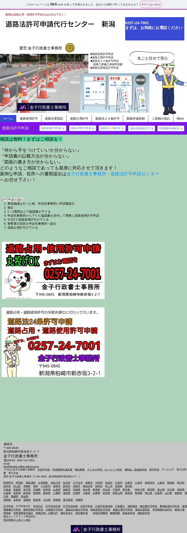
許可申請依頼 (70, 506)
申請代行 (38, 506)
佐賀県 (17, 499)
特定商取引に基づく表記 (17, 520)
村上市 (109, 486)
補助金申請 (143, 513)
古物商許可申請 (54, 509)
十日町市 (46, 486)
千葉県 (116, 489)
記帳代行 (53, 513)
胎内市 (7, 486)
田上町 (17, 486)
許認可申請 (44, 469)
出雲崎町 (43, 482)
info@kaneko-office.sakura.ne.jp (21, 466)
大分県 (47, 499)
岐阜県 (27, 493)
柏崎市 (89, 482)
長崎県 (27, 499)
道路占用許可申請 (123, 509)
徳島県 (178, 493)
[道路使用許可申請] (52, 128)
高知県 (24, 496)
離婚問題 (115, 513)
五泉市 (119, 482)
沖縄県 (79, 499)
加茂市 (109, 482)
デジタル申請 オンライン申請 (104, 469)
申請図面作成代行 (162, 509)
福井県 (181, 489)
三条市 (138, 482)
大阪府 (86, 493)
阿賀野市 (8, 482)
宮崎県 (56, 499)
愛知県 (47, 493)
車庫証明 (42, 513)
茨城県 (76, 489)
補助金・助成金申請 (135, 469)
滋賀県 (66, 493)
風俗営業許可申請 (33, 509)
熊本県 (37, 499)
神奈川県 (140, 489)
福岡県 (7, 499)
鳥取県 (128, 493)
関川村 (181, 482)
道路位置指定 (142, 509)
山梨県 (7, 493)
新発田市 (150, 482)
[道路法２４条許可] (112, 128)
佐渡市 (128, 482)
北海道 (7, 489)
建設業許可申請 (148, 506)
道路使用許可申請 (100, 509)
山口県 (168, 493)
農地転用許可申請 (170, 506)
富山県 (161, 489)
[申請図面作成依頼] (170, 128)
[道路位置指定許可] (141, 128)
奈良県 (106, 493)
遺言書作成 (81, 513)
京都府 (76, 493)
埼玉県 (106, 489)
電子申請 (154, 469)
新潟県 (151, 489)
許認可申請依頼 (104, 506)
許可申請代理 (53, 506)
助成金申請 (129, 513)
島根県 (138, 493)
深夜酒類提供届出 (23, 513)
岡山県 (148, 493)
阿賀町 (19, 482)
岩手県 (27, 489)
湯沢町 (128, 486)
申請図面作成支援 (62, 469)
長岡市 (56, 486)
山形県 (56, 489)
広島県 (158, 493)
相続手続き (66, 513)
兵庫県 (96, 493)
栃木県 (86, 489)
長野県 (17, 493)
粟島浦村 (31, 482)
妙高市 (99, 486)
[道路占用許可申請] (82, 128)
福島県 (66, 489)
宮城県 (37, 489)
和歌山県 (118, 493)
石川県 (171, 489)
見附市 (76, 486)
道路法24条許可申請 (76, 509)
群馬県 (96, 489)
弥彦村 (119, 486)
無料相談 (132, 506)
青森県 (17, 489)
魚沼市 (66, 482)
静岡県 (37, 493)
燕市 (35, 486)
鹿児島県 (68, 499)
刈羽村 (99, 482)
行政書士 (120, 506)
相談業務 (80, 469)
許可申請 (8, 506)
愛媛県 (14, 496)
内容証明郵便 (100, 513)
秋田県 (47, 489)
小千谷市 (78, 482)
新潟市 (66, 486)
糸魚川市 (55, 482)
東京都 (126, 489)
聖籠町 (171, 482)
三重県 (56, 493)
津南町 (27, 486)
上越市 (161, 482)
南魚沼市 (88, 486)
